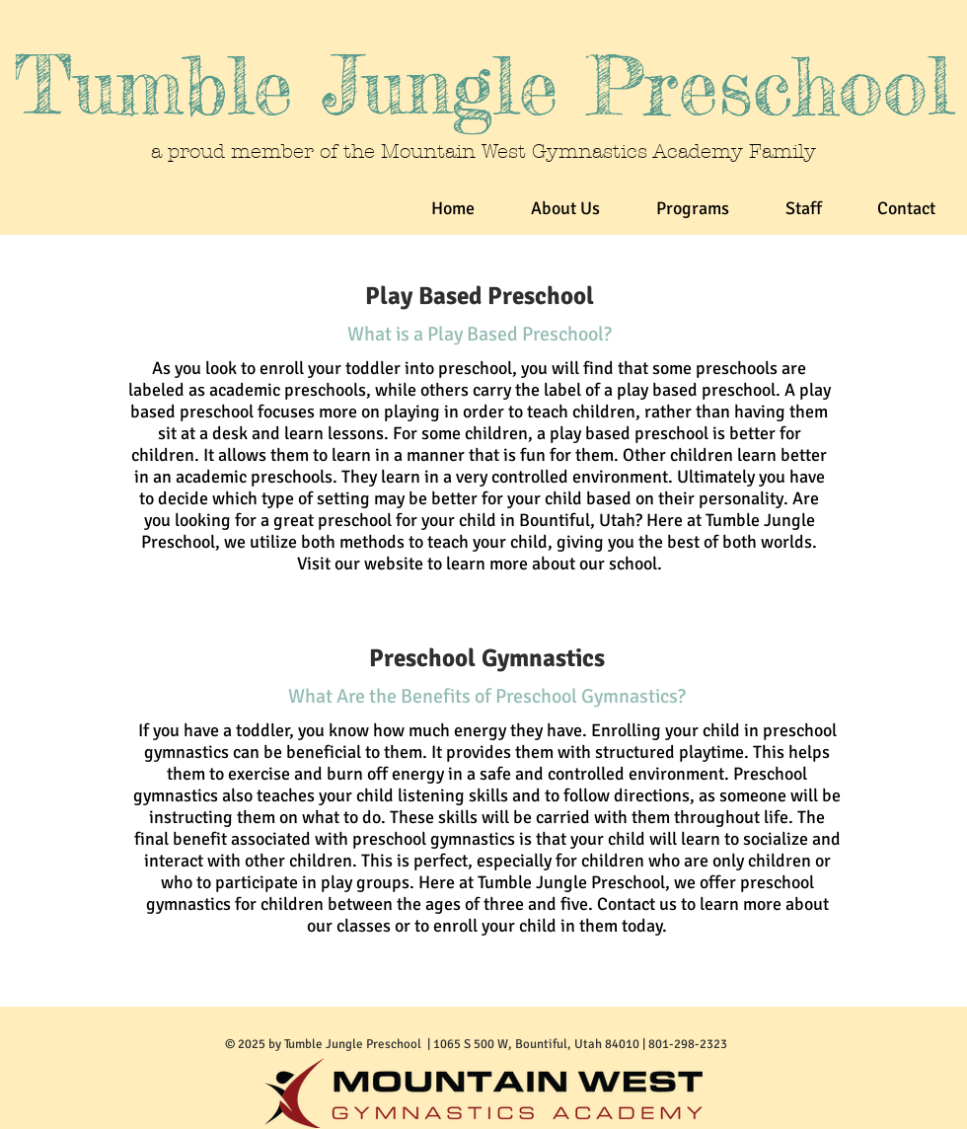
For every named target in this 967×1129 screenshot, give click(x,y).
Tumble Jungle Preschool (483, 85)
